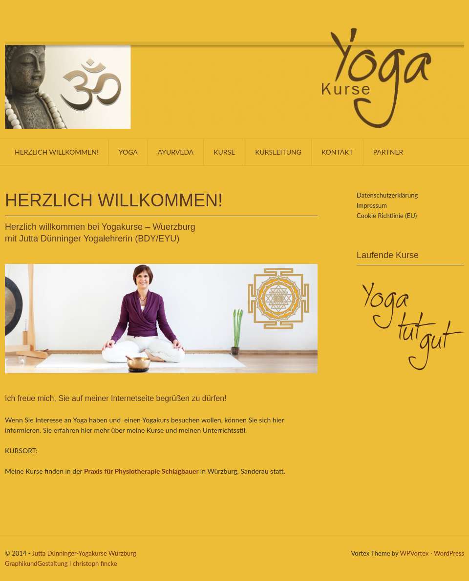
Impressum (372, 205)
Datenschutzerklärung (387, 195)
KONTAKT (337, 152)
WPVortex (414, 553)
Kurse (224, 152)
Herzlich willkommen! (57, 152)
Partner (388, 152)
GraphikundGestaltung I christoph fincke (61, 563)
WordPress (449, 553)
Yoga (128, 152)
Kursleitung (278, 152)
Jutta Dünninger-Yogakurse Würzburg (84, 553)
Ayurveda (175, 152)
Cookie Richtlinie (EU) (387, 216)
